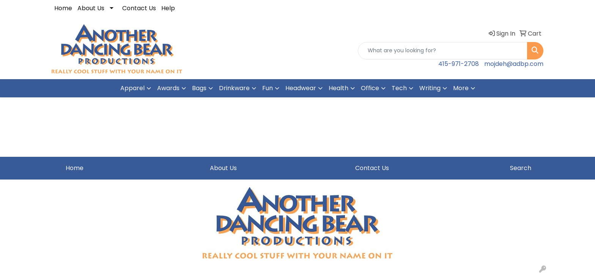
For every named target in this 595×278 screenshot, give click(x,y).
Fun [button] (267, 88)
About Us (90, 8)
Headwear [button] (300, 88)
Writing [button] (430, 88)
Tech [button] (399, 88)
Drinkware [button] (234, 88)
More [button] (461, 88)
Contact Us (139, 8)
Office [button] (370, 88)
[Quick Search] (442, 50)
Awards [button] (168, 88)
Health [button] (338, 88)
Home (63, 8)
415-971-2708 (458, 63)
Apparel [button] (132, 88)
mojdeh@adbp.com (513, 63)
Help (168, 8)
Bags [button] (199, 88)
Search (520, 168)
